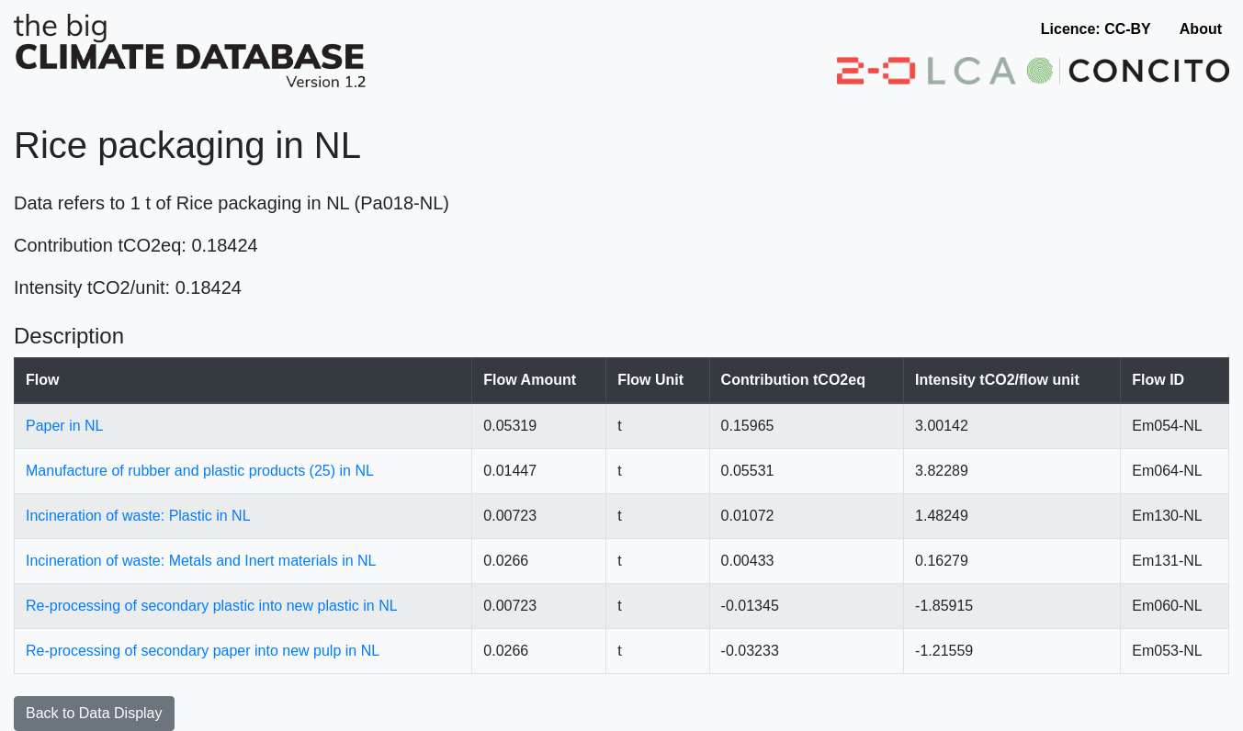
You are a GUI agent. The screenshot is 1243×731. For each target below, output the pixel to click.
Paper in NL (65, 425)
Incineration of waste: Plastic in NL (138, 515)
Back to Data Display (94, 713)
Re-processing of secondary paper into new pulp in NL (202, 650)
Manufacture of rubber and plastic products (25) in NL (200, 470)
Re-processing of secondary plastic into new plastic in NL (212, 605)
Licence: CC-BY (1096, 29)
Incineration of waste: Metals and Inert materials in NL (201, 560)
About (1201, 29)
